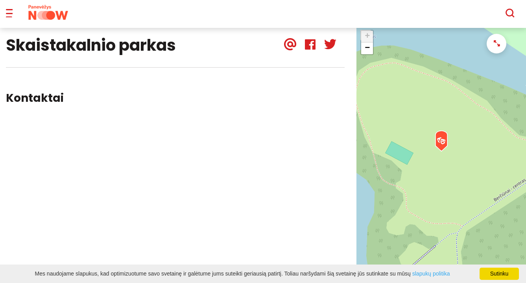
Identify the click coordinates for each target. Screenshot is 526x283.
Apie (273, 15)
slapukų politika (431, 273)
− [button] (367, 54)
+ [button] (367, 42)
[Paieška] (488, 16)
